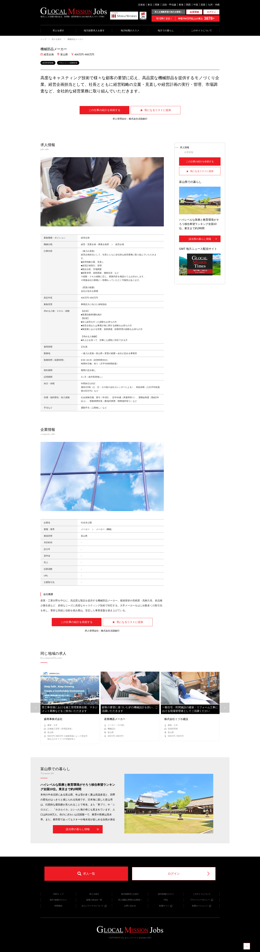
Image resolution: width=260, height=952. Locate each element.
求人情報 (184, 147)
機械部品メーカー (75, 39)
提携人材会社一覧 (94, 900)
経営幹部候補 (47, 63)
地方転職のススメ (130, 30)
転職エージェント (201, 906)
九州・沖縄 (214, 4)
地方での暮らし (166, 30)
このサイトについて (201, 30)
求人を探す (58, 30)
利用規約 (58, 906)
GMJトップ (58, 894)
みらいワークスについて (94, 906)
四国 (203, 4)
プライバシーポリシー (201, 900)
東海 (181, 4)
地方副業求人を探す (94, 30)
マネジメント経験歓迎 (68, 63)
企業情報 (188, 152)
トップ (43, 39)
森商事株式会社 (53, 719)
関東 (157, 4)
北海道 (141, 4)
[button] (224, 708)
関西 (188, 4)
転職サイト (165, 906)
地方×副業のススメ (58, 900)
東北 (150, 4)
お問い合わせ (130, 906)
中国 (195, 4)
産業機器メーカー (114, 719)
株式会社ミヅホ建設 (176, 719)
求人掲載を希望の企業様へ (130, 900)
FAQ (166, 900)
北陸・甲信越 (169, 4)
